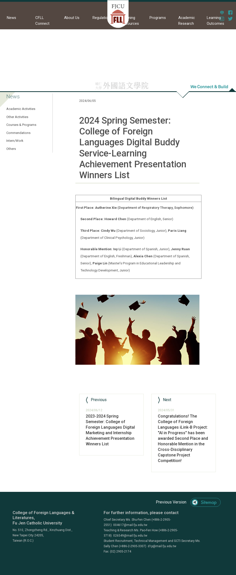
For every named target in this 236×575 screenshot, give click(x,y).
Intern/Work (14, 141)
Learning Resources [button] (130, 20)
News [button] (11, 17)
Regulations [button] (102, 17)
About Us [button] (71, 17)
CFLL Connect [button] (42, 20)
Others (11, 149)
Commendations (18, 133)
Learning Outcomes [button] (215, 20)
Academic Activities (20, 109)
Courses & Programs (21, 125)
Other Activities (17, 117)
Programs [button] (158, 17)
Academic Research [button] (186, 20)
